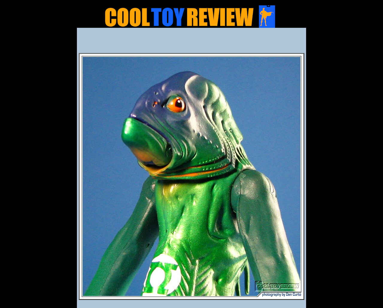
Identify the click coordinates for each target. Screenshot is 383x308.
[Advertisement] (191, 42)
